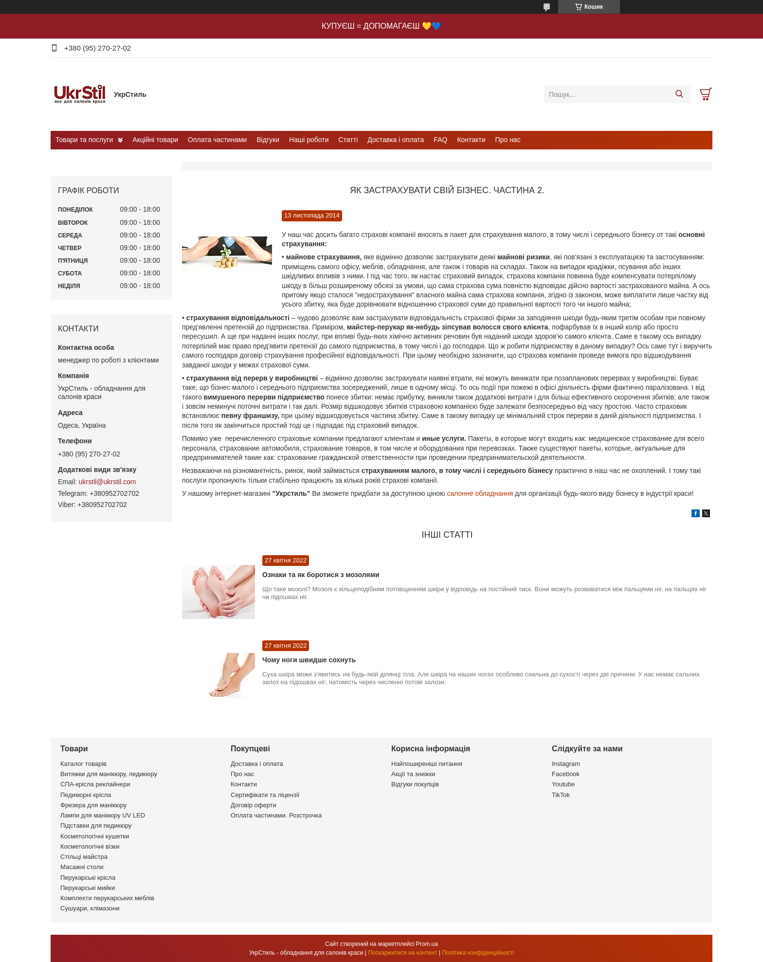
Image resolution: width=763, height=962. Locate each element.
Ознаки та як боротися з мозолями (321, 575)
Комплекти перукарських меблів (107, 898)
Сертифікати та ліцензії (265, 795)
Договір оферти (253, 805)
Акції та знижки (413, 774)
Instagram (566, 763)
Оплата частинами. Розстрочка (276, 815)
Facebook (566, 774)
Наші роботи (308, 140)
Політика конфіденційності (478, 952)
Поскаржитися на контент (402, 952)
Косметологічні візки (90, 846)
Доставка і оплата (395, 140)
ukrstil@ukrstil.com (107, 482)
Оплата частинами (217, 140)
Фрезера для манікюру (93, 805)
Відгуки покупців (415, 784)
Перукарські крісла (87, 877)
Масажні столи (81, 867)
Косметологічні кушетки (94, 836)
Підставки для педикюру (96, 825)
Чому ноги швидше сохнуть (309, 660)
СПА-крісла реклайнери (95, 784)
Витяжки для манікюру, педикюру (108, 774)
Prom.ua (427, 944)
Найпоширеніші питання (426, 763)
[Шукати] (679, 94)
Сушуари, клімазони (89, 908)
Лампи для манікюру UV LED (102, 815)
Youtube (563, 784)
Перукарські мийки (87, 887)
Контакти (471, 140)
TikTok (561, 795)
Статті (348, 140)
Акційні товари (155, 140)
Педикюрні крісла (85, 795)
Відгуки (267, 140)
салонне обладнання (480, 493)
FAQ (440, 140)
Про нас (508, 140)
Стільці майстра (84, 856)
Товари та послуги (84, 140)
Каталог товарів (83, 763)
